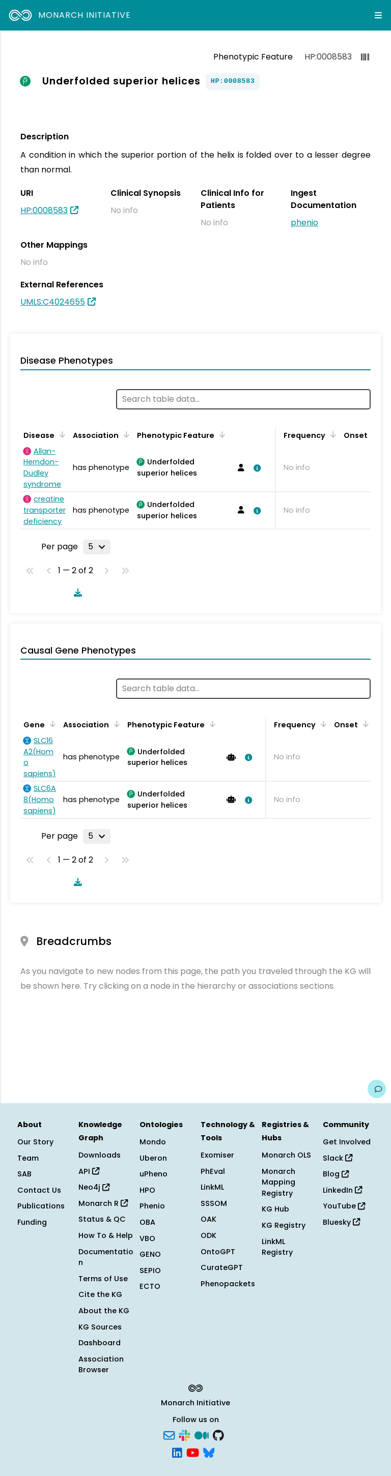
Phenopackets (228, 1284)
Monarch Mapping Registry (278, 1182)
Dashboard (99, 1343)
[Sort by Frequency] (331, 434)
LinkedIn (342, 1190)
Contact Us (39, 1190)
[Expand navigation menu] (378, 15)
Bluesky (341, 1222)
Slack (337, 1158)
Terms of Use (103, 1279)
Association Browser (101, 1364)
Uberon (153, 1158)
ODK (208, 1235)
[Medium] (201, 1435)
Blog (336, 1174)
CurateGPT (222, 1267)
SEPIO (150, 1270)
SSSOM (214, 1203)
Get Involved (347, 1142)
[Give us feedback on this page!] (377, 1089)
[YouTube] (192, 1451)
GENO (150, 1254)
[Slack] (184, 1435)
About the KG (103, 1311)
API (88, 1171)
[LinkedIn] (177, 1451)
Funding (32, 1222)
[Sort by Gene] (51, 724)
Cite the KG (100, 1294)
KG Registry (283, 1225)
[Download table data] (75, 592)
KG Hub (275, 1209)
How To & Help (105, 1235)
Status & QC (102, 1219)
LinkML (212, 1187)
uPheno (153, 1174)
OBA (147, 1222)
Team (28, 1158)
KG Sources (100, 1327)
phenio (304, 222)
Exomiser (217, 1155)
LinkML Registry (277, 1247)
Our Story (35, 1142)
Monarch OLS (286, 1155)
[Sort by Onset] (364, 724)
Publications (41, 1206)
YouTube (344, 1206)
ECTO (149, 1286)
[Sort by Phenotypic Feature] (220, 434)
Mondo (152, 1142)
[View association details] (255, 468)
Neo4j (93, 1187)
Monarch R (103, 1203)
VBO (147, 1238)
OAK (208, 1219)
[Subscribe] (169, 1435)
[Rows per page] (96, 547)
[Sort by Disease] (60, 434)
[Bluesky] (208, 1451)
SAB (24, 1174)
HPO (147, 1190)
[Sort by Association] (125, 434)
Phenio (152, 1206)
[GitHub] (218, 1435)
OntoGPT (218, 1252)
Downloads (99, 1155)
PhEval (213, 1171)
